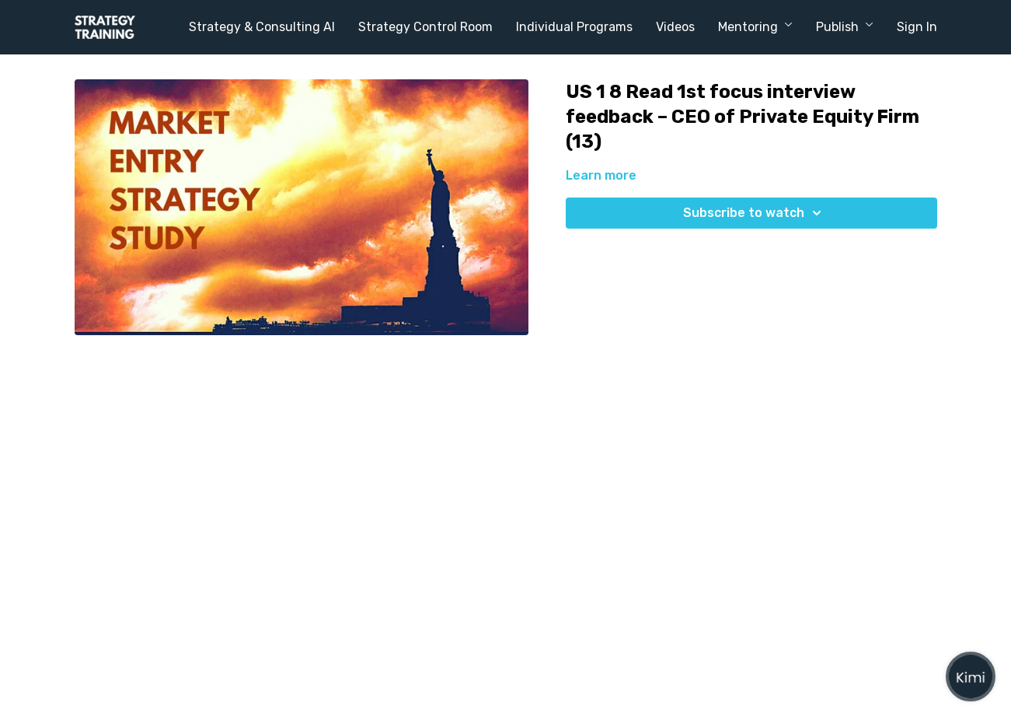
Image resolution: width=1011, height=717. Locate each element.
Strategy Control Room (425, 26)
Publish (844, 26)
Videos (675, 26)
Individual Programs (574, 26)
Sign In (917, 26)
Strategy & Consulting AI (262, 26)
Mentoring (755, 26)
